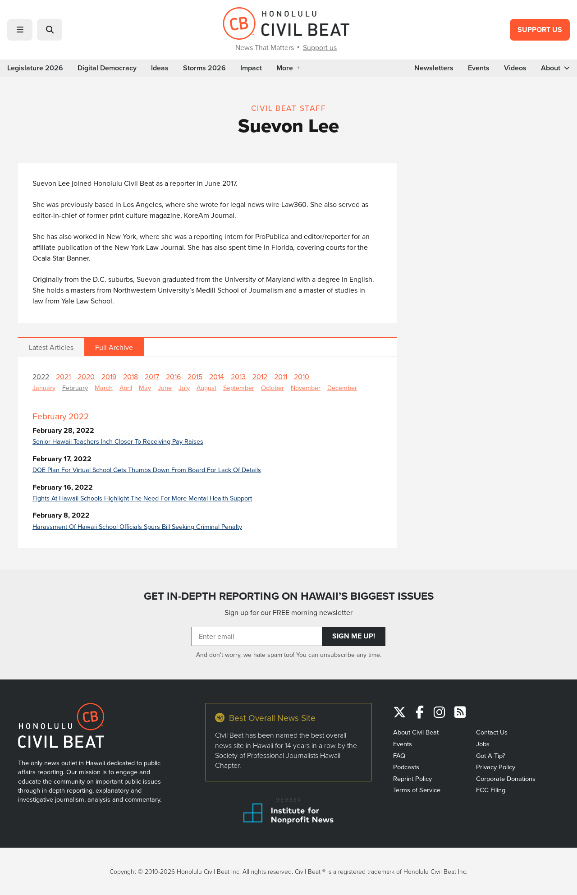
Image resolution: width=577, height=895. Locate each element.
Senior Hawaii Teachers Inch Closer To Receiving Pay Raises (117, 441)
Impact (251, 68)
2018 (130, 376)
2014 (216, 376)
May (145, 387)
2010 (301, 376)
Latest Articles (51, 347)
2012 (259, 376)
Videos (515, 68)
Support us (320, 47)
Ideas (160, 68)
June (165, 387)
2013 (238, 376)
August (206, 387)
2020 (86, 376)
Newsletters (433, 68)
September (238, 387)
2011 (280, 376)
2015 (195, 376)
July (184, 387)
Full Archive (114, 347)
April (125, 387)
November (306, 387)
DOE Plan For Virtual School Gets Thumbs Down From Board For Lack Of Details (146, 469)
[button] (19, 30)
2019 (108, 376)
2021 (63, 376)
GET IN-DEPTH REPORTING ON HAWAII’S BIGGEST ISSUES (289, 596)
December (342, 387)
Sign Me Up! (353, 636)
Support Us (539, 29)
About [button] (555, 68)
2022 (40, 376)
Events (479, 68)
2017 (152, 376)
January (43, 387)
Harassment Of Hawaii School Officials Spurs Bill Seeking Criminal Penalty (137, 526)
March (104, 387)
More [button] (288, 68)
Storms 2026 (204, 68)
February (75, 387)
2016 (173, 376)
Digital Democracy (107, 68)
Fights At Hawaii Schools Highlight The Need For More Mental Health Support (142, 498)
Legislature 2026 (35, 68)
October (272, 387)
